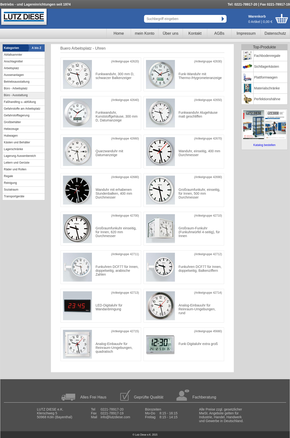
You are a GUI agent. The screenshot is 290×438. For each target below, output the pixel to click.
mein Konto (144, 33)
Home (119, 33)
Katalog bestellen (264, 145)
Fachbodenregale (267, 56)
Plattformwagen (265, 77)
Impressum (245, 33)
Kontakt (194, 33)
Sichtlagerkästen (266, 66)
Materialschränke (267, 88)
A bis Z (36, 48)
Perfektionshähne (267, 99)
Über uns (171, 33)
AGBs (219, 33)
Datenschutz (275, 33)
